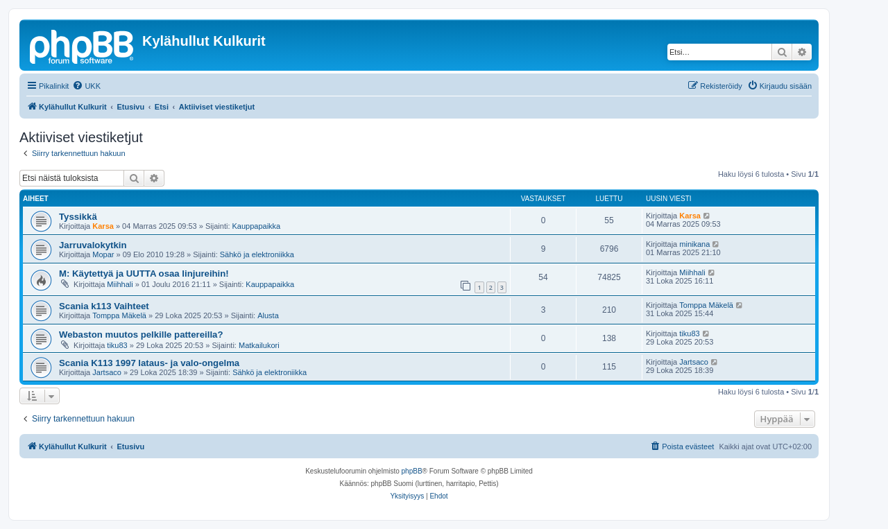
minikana (694, 244)
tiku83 (117, 345)
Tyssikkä (78, 216)
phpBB (412, 471)
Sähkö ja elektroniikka (257, 254)
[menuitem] (86, 86)
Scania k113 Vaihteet (104, 306)
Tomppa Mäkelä (119, 315)
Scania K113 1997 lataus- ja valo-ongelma (149, 363)
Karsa (103, 226)
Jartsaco (106, 372)
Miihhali (120, 284)
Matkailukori (259, 345)
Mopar (103, 254)
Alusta (268, 315)
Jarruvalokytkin (93, 245)
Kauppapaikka (256, 226)
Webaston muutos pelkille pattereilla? (141, 334)
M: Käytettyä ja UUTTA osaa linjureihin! (144, 273)
